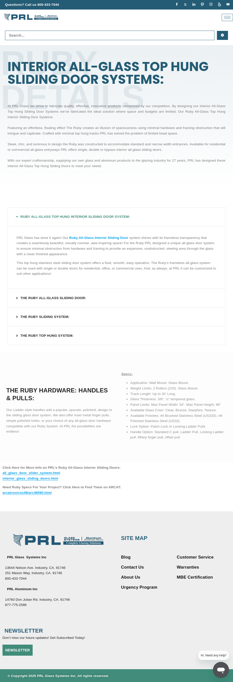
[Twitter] (185, 5)
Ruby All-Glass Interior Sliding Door (98, 238)
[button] (116, 217)
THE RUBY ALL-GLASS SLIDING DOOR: (53, 298)
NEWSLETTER (17, 650)
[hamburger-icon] (227, 17)
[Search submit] (222, 35)
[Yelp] (219, 5)
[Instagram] (211, 5)
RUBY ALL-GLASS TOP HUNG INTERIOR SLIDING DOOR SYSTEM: (75, 217)
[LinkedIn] (194, 5)
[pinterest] (202, 5)
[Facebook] (177, 5)
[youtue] (228, 5)
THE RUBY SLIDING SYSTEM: (44, 317)
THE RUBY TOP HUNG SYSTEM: (46, 335)
